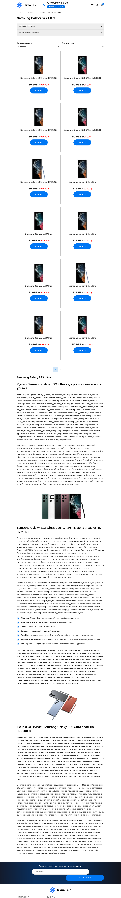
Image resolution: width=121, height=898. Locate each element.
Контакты (42, 894)
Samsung (31, 13)
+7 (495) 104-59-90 (28, 874)
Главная (20, 13)
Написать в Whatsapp (25, 883)
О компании (21, 891)
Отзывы (63, 891)
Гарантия (42, 891)
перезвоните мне (56, 7)
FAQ (62, 894)
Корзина (103, 4)
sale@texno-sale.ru (54, 873)
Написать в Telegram (25, 879)
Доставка (19, 894)
